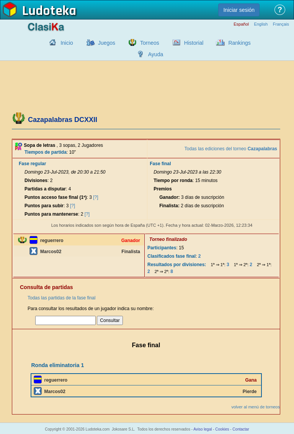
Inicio (66, 43)
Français (281, 24)
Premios (163, 189)
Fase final (160, 163)
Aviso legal (202, 429)
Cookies (222, 429)
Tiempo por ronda (173, 180)
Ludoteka (49, 11)
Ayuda (155, 54)
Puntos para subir (44, 205)
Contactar (240, 429)
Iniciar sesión (239, 10)
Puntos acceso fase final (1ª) (55, 197)
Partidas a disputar (45, 189)
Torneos (149, 43)
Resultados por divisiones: (176, 264)
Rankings (239, 43)
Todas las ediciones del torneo (231, 148)
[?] (95, 197)
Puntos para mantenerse (51, 214)
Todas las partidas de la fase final (61, 298)
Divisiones (35, 180)
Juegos (106, 43)
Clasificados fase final (171, 256)
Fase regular (32, 163)
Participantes (161, 247)
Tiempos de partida (45, 152)
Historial (194, 43)
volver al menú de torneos (255, 407)
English (261, 24)
